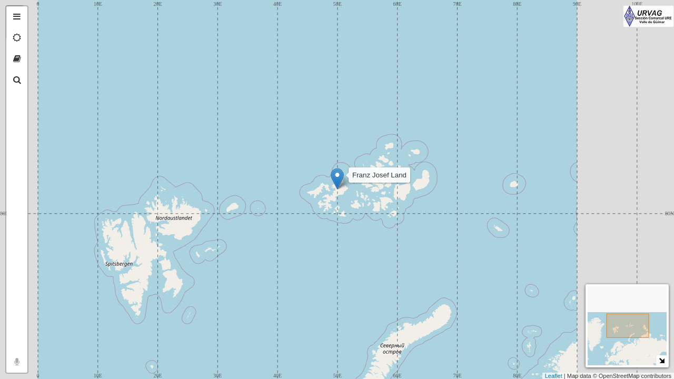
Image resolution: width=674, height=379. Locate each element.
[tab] (16, 16)
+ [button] (40, 14)
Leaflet (553, 376)
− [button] (40, 30)
